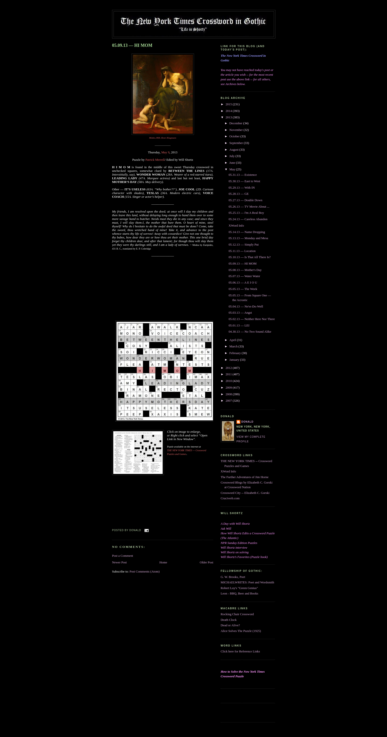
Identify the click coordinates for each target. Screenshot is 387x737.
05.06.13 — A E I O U (243, 282)
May (232, 169)
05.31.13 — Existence (243, 175)
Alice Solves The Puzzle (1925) (241, 631)
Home (163, 562)
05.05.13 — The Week (243, 289)
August (234, 149)
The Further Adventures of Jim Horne (245, 477)
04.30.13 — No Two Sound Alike (250, 331)
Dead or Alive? (230, 625)
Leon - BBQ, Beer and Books (239, 593)
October (234, 136)
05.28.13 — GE (239, 194)
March (233, 346)
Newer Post (119, 562)
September (236, 143)
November (236, 130)
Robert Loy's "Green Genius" (239, 588)
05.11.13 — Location (242, 251)
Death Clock (229, 620)
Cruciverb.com (230, 498)
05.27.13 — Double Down (245, 200)
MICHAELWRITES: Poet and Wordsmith (247, 582)
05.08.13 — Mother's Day (245, 270)
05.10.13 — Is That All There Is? (250, 257)
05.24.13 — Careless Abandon (248, 219)
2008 (229, 394)
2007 (229, 400)
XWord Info (236, 225)
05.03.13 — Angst (240, 312)
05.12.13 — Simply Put (244, 244)
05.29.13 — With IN (242, 187)
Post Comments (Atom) (145, 571)
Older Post (206, 562)
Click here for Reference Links (240, 651)
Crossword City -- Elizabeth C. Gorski (245, 493)
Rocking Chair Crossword (237, 614)
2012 (229, 368)
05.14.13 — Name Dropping (247, 232)
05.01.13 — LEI (239, 325)
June (232, 162)
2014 (229, 111)
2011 (229, 374)
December (236, 123)
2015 (229, 104)
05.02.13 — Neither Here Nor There (252, 319)
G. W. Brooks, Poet (233, 577)
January (234, 359)
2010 (229, 381)
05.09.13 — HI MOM (132, 45)
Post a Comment (122, 555)
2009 (229, 387)
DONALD (247, 421)
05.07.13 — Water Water (244, 276)
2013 (229, 117)
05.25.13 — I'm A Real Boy (246, 213)
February (235, 353)
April (233, 340)
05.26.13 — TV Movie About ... (249, 206)
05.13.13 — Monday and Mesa (248, 238)
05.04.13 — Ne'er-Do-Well (246, 306)
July (232, 156)
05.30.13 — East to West (244, 181)
